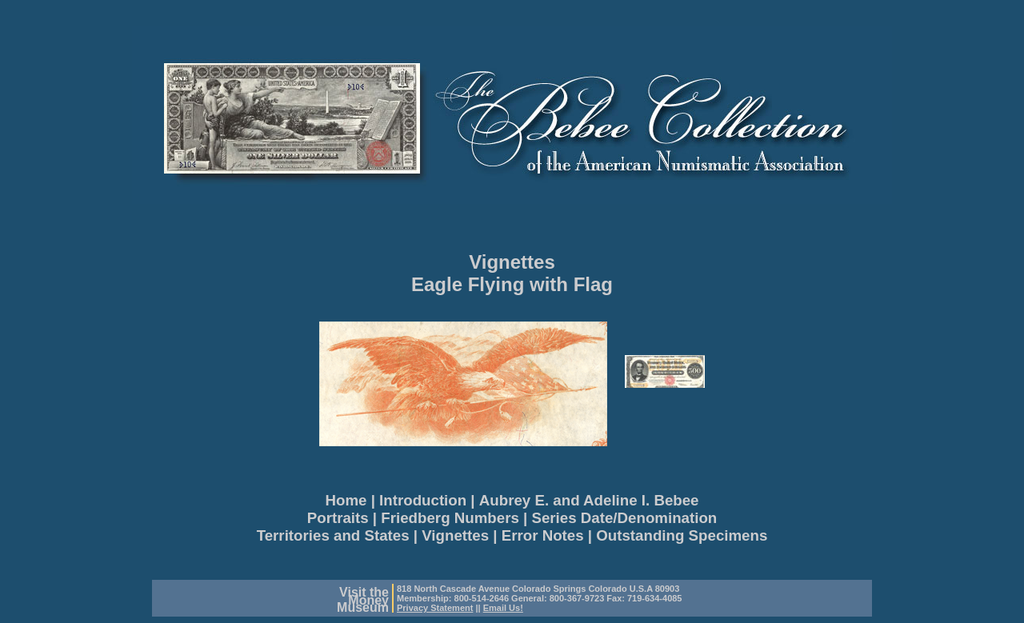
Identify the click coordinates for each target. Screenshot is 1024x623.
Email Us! (503, 608)
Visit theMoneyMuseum (363, 599)
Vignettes (512, 262)
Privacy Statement (435, 608)
